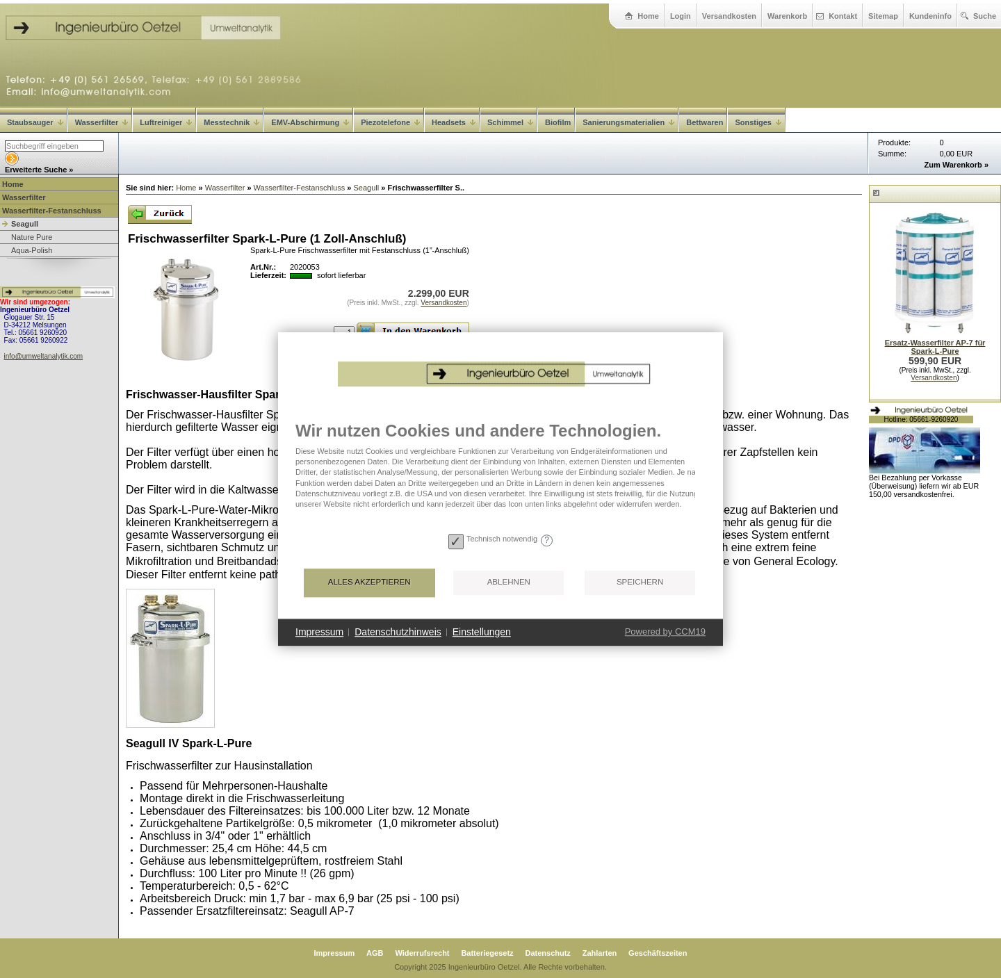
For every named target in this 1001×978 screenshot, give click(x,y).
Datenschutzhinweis (398, 631)
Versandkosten (729, 16)
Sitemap (883, 16)
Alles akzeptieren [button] (369, 582)
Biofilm (558, 122)
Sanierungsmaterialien (628, 122)
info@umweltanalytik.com (43, 356)
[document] (500, 475)
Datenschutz (547, 953)
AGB (374, 953)
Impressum (334, 953)
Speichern (640, 582)
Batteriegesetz (487, 953)
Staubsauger (35, 122)
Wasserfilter (102, 122)
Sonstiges (758, 122)
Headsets (453, 122)
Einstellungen (482, 631)
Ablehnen (508, 582)
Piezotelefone (390, 122)
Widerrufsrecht (422, 953)
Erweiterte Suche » (39, 169)
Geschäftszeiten (657, 953)
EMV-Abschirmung (310, 122)
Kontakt (843, 16)
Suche (984, 16)
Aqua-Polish (31, 250)
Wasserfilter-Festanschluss (51, 210)
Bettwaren (704, 122)
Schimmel (510, 122)
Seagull (24, 224)
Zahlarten (600, 953)
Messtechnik (231, 122)
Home (648, 16)
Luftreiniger (166, 122)
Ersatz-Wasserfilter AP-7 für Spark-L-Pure (935, 347)
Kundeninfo (930, 16)
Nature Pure (31, 237)
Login (680, 16)
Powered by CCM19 (665, 631)
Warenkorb (787, 16)
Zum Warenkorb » (957, 165)
